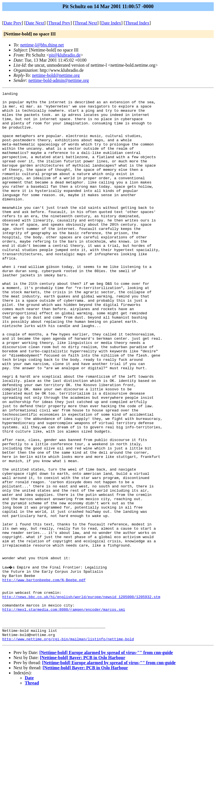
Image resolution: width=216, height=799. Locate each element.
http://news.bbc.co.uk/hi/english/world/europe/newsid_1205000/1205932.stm (81, 697)
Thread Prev (59, 23)
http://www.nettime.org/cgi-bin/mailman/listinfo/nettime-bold (68, 747)
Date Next (35, 23)
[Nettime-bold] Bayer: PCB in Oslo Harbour (82, 766)
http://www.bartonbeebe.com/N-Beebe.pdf (44, 676)
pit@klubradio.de (64, 55)
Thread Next (86, 23)
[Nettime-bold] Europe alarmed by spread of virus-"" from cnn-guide (106, 761)
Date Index (111, 23)
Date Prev (13, 23)
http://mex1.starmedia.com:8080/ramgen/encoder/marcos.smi (63, 712)
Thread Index (137, 23)
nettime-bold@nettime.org (56, 75)
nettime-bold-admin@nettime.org (58, 80)
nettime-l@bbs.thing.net (42, 44)
